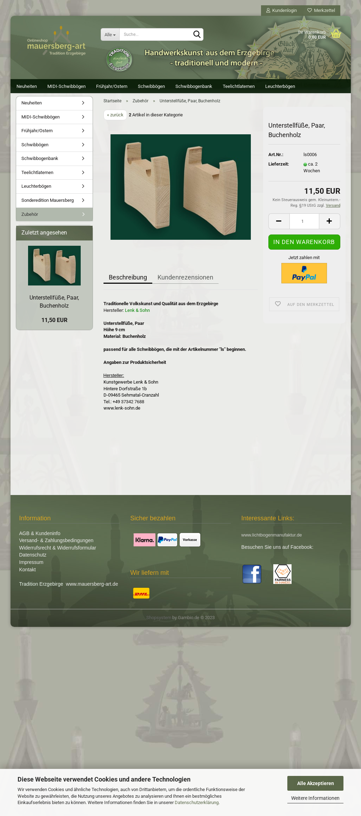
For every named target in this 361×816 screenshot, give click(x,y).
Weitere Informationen (315, 798)
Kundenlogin (281, 10)
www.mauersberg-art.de (92, 590)
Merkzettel (321, 10)
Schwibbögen (151, 86)
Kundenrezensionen (185, 283)
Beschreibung (128, 283)
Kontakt (27, 575)
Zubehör (29, 220)
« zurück (115, 120)
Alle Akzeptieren (315, 783)
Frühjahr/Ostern (111, 86)
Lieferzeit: (278, 170)
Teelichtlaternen (239, 86)
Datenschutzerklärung (197, 802)
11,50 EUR (54, 326)
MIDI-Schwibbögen (66, 86)
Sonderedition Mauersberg (47, 206)
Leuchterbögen (280, 86)
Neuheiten (26, 86)
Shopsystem (158, 623)
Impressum (31, 568)
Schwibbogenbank (193, 86)
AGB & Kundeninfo (40, 539)
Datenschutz (33, 561)
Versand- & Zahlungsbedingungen (56, 546)
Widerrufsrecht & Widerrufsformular (57, 554)
